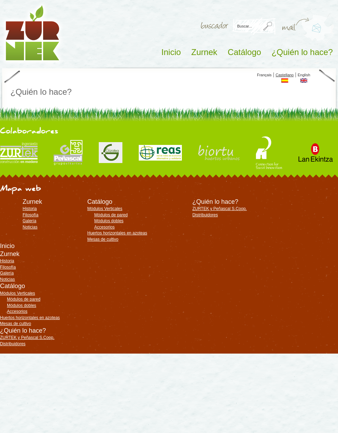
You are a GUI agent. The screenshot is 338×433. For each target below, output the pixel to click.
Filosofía (30, 214)
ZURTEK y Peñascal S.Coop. (219, 208)
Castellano (285, 75)
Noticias (30, 227)
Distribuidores (205, 214)
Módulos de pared (111, 214)
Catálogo (244, 52)
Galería (29, 220)
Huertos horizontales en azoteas (117, 233)
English (304, 75)
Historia (30, 208)
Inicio (171, 52)
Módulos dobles (108, 220)
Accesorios (104, 227)
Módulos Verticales (104, 208)
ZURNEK (32, 32)
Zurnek (204, 52)
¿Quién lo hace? (302, 52)
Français (264, 75)
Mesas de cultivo (102, 239)
